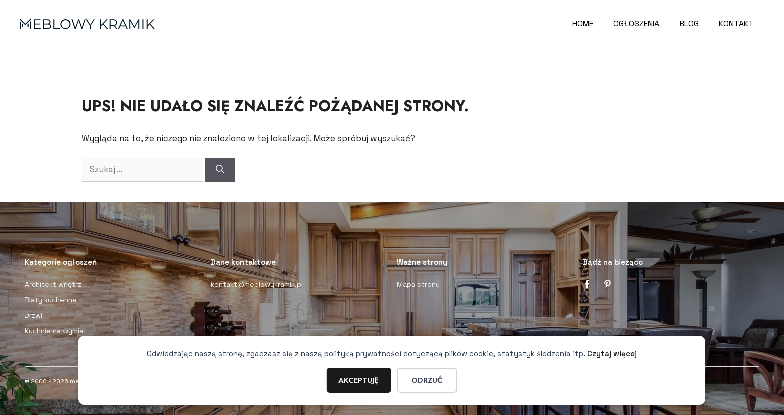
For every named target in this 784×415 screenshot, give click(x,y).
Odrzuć (427, 380)
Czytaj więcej (612, 353)
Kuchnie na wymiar (55, 331)
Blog (689, 23)
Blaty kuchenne (51, 300)
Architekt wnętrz (53, 284)
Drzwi (33, 315)
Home (583, 23)
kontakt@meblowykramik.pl (257, 284)
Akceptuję (358, 380)
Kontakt (736, 23)
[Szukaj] (220, 170)
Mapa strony (418, 284)
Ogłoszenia (637, 23)
